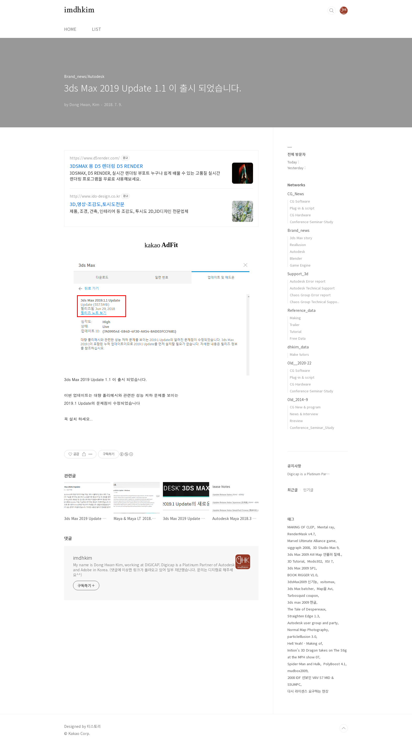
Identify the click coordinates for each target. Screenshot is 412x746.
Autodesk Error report (307, 281)
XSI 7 (329, 561)
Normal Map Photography (307, 629)
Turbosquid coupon (302, 595)
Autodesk (297, 251)
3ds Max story (301, 237)
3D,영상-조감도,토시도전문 (97, 204)
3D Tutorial (295, 561)
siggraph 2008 (298, 547)
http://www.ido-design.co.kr (95, 196)
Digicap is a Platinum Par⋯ (308, 473)
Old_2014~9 (297, 399)
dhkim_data (298, 346)
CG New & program (305, 406)
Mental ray (325, 526)
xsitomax (327, 581)
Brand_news (298, 230)
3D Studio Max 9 (325, 547)
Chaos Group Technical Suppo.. (314, 301)
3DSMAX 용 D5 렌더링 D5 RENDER (106, 166)
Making (295, 317)
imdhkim (79, 10)
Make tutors (299, 354)
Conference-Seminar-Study (311, 221)
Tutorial (295, 331)
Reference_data (301, 310)
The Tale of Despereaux (306, 609)
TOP (343, 728)
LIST (96, 29)
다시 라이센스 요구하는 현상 (307, 691)
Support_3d (297, 273)
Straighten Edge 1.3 (303, 615)
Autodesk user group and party (312, 622)
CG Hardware (300, 214)
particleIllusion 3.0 (301, 636)
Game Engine (300, 265)
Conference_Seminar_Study (312, 427)
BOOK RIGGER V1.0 (302, 574)
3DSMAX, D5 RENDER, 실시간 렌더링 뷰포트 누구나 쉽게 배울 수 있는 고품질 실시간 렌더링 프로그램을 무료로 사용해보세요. (145, 176)
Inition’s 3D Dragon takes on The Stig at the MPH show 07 (317, 653)
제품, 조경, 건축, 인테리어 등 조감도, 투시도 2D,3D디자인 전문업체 (129, 211)
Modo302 (314, 561)
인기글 (308, 489)
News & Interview (304, 413)
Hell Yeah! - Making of (304, 643)
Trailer (295, 324)
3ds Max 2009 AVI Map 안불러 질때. (314, 554)
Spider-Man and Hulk (303, 663)
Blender (296, 258)
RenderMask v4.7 (301, 533)
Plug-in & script (302, 208)
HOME (70, 29)
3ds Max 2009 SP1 (301, 567)
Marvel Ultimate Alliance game (311, 540)
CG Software (300, 201)
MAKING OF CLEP (300, 526)
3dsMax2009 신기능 (302, 581)
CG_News (295, 193)
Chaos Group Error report (310, 294)
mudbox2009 (297, 670)
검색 (332, 10)
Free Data (298, 338)
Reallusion (298, 244)
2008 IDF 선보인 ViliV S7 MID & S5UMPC (310, 681)
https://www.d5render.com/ (95, 158)
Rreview (296, 420)
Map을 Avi (324, 588)
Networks (296, 184)
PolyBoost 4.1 (334, 663)
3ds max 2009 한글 (301, 602)
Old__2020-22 (299, 363)
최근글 (292, 489)
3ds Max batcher (300, 588)
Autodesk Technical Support (312, 288)
